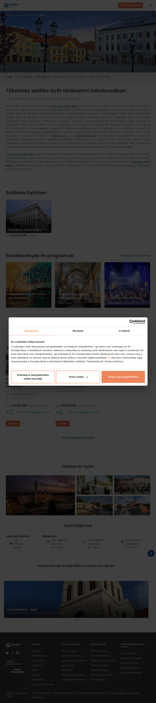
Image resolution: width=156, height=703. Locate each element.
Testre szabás (78, 376)
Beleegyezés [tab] (32, 331)
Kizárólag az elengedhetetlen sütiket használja (33, 377)
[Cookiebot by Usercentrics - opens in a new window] (131, 322)
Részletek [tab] (78, 331)
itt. (109, 357)
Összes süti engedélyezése (123, 376)
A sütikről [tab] (124, 331)
